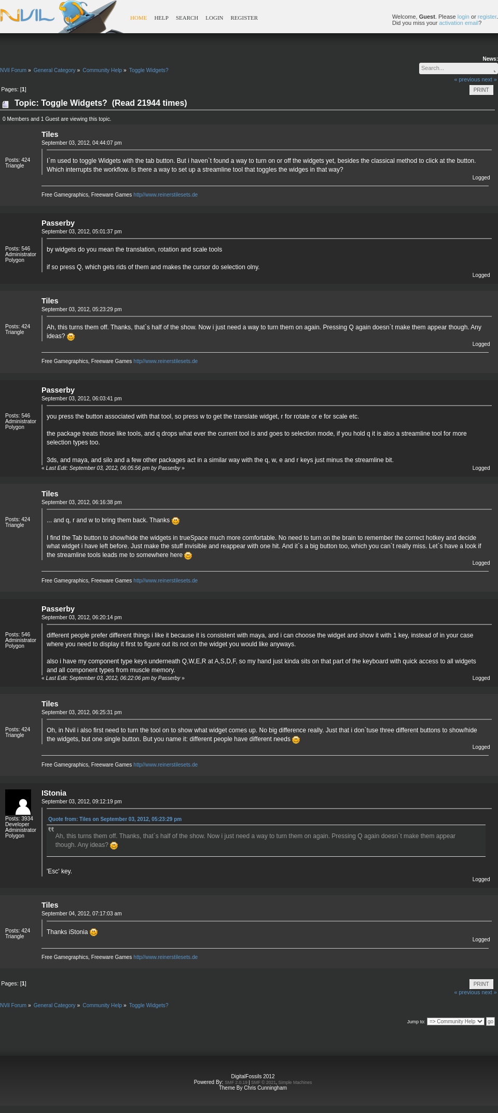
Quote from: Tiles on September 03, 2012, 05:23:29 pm (115, 819)
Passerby (58, 223)
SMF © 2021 (263, 1082)
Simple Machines (295, 1082)
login (463, 16)
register (487, 16)
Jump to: (416, 1021)
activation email (458, 23)
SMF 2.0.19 (236, 1082)
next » (488, 79)
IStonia (54, 793)
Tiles (50, 134)
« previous (467, 79)
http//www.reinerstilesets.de (165, 195)
